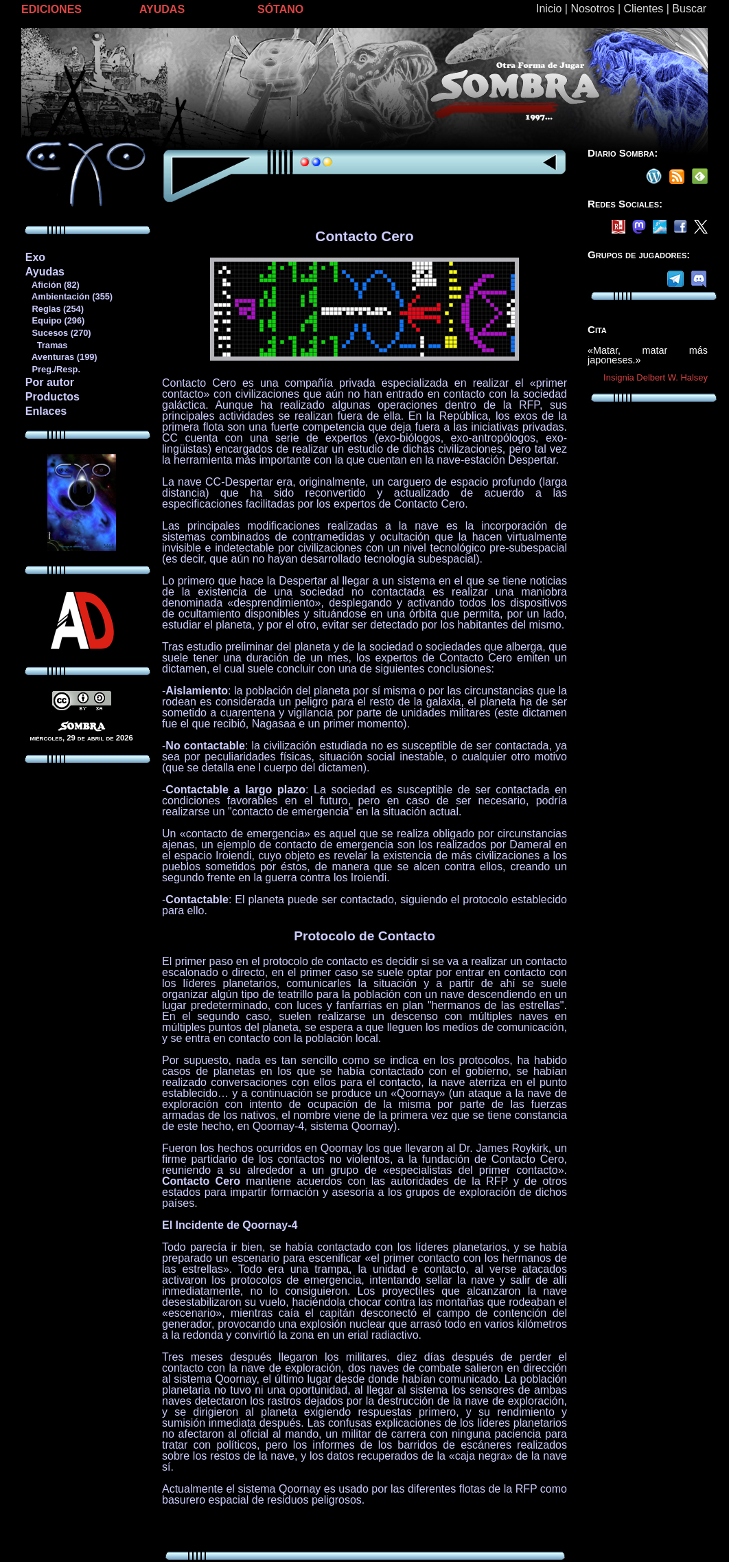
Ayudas (45, 272)
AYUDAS (162, 9)
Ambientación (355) (69, 296)
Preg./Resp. (52, 369)
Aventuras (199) (61, 357)
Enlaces (46, 411)
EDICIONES (51, 9)
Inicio (549, 8)
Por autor (49, 382)
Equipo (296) (54, 320)
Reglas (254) (54, 309)
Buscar (689, 8)
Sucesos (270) (58, 333)
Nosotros (592, 8)
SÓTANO (280, 9)
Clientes (643, 8)
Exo (35, 257)
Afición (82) (52, 285)
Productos (52, 397)
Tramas (46, 345)
